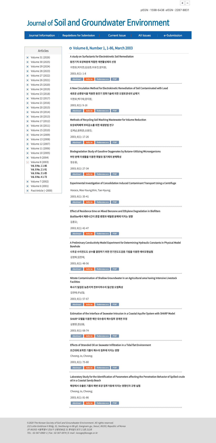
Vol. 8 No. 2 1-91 (39, 169)
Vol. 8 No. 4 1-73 (39, 176)
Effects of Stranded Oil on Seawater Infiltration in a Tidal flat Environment (110, 345)
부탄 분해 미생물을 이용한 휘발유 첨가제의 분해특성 (95, 156)
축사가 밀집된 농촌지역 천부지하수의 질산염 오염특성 (96, 287)
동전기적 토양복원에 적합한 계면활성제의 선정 (93, 61)
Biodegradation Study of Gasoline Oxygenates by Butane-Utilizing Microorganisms (115, 151)
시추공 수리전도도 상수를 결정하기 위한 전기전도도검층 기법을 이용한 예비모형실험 (111, 251)
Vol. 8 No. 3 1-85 (39, 173)
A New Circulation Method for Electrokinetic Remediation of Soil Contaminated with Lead (119, 88)
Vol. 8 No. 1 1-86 (39, 165)
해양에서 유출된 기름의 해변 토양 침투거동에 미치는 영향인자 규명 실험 (105, 385)
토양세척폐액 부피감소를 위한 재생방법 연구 (92, 125)
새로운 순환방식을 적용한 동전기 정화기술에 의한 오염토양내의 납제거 (104, 93)
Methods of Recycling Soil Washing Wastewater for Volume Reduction (108, 119)
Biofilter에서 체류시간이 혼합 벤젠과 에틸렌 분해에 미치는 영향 (101, 216)
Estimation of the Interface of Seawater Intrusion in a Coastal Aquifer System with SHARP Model (122, 313)
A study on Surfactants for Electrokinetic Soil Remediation (102, 56)
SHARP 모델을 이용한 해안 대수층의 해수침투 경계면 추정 (98, 318)
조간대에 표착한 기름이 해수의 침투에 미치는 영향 (94, 350)
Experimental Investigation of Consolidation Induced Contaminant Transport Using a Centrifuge (123, 183)
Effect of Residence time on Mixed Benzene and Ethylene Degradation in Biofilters (115, 211)
